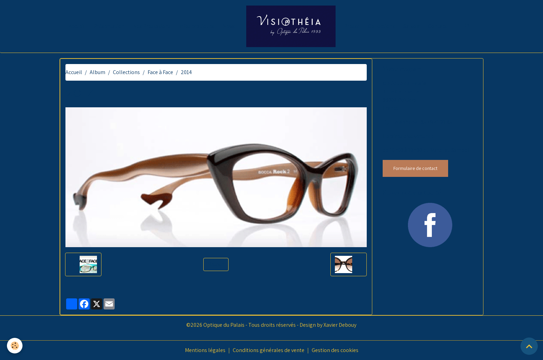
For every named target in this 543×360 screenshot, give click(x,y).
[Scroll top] (529, 346)
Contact (437, 26)
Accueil (77, 26)
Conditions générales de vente (268, 350)
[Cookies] (15, 345)
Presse (352, 26)
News (229, 26)
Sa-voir (411, 26)
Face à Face (160, 72)
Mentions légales (205, 350)
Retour (216, 264)
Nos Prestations (152, 26)
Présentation (109, 26)
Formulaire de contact (415, 168)
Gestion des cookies (335, 350)
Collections (381, 26)
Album (97, 72)
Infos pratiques (196, 26)
